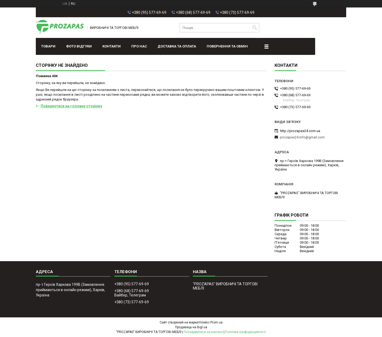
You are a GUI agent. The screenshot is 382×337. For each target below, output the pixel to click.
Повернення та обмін (227, 46)
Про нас (139, 46)
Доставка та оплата (177, 46)
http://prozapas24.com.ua (300, 131)
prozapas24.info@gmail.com (302, 137)
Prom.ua (216, 322)
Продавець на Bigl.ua (191, 327)
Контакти (111, 46)
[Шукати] (254, 27)
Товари (48, 46)
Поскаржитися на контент (203, 332)
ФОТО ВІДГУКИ (79, 46)
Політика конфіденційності (245, 332)
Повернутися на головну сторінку (71, 106)
